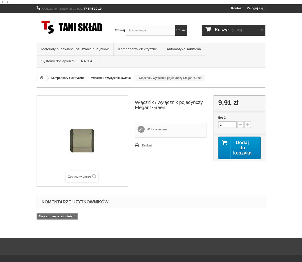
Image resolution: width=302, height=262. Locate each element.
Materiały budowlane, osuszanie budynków (75, 49)
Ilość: (222, 117)
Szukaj (120, 30)
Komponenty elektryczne (137, 49)
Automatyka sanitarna (184, 49)
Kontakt (237, 8)
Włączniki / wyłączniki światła (111, 78)
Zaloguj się (255, 8)
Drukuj (147, 145)
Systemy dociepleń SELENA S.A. (67, 61)
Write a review (157, 129)
